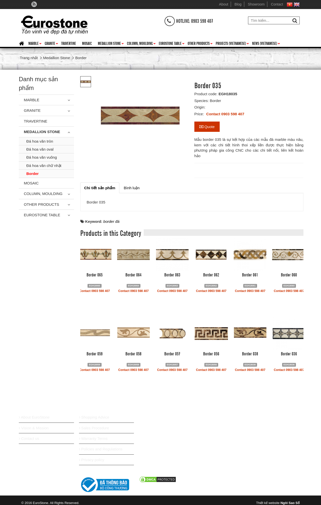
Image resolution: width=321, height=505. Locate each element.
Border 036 (289, 353)
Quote (207, 127)
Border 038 (250, 353)
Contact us (29, 438)
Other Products (200, 44)
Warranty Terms (93, 438)
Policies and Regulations (100, 449)
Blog (238, 4)
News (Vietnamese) (266, 44)
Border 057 (172, 353)
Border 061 (250, 274)
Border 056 (211, 353)
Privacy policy (91, 460)
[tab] (99, 187)
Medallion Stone (111, 44)
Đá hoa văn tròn (39, 141)
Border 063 (172, 274)
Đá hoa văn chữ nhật (43, 165)
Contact (277, 4)
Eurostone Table (172, 44)
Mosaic (87, 43)
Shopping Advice (94, 417)
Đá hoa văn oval (39, 149)
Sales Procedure (94, 428)
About (223, 4)
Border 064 (133, 274)
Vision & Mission (34, 428)
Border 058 (133, 353)
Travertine (68, 43)
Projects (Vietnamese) (232, 44)
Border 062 (211, 274)
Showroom (256, 4)
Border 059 (95, 353)
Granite (51, 44)
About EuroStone (34, 417)
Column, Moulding (141, 44)
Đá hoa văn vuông (41, 157)
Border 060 (289, 274)
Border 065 (95, 274)
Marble (35, 44)
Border (32, 173)
